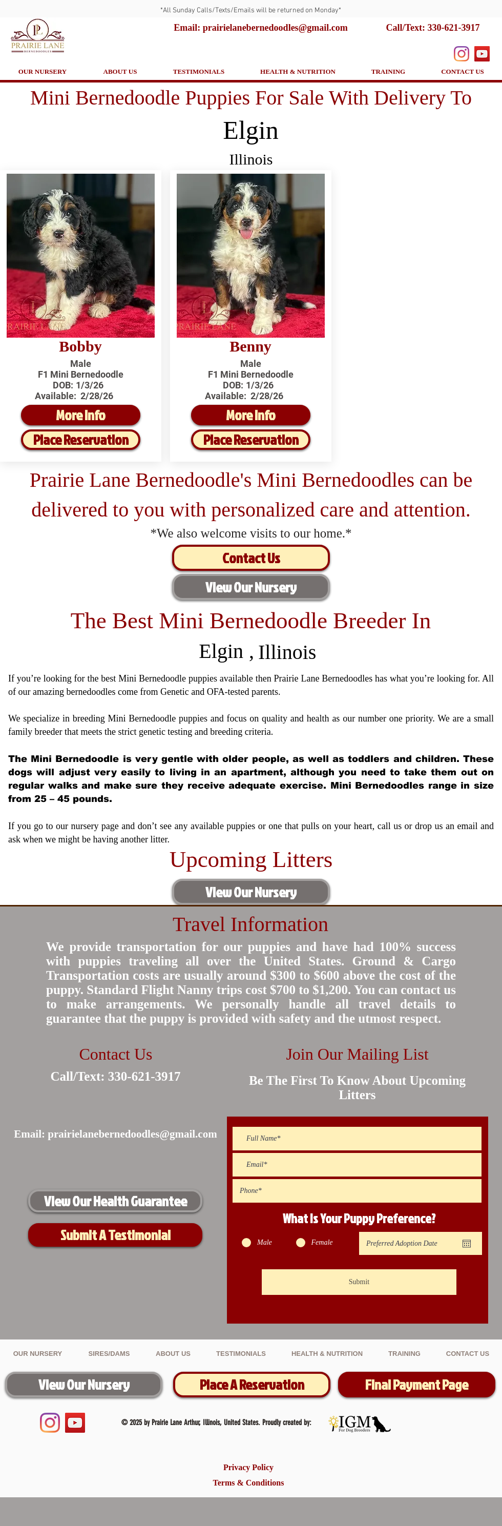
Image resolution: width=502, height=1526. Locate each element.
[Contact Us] (251, 558)
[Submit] (359, 1282)
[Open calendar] (467, 1244)
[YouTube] (482, 53)
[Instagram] (461, 53)
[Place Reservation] (80, 439)
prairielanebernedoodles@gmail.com (132, 1134)
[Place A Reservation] (251, 1384)
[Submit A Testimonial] (115, 1235)
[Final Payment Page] (416, 1384)
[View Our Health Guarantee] (115, 1200)
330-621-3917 (453, 28)
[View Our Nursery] (251, 587)
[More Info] (80, 415)
